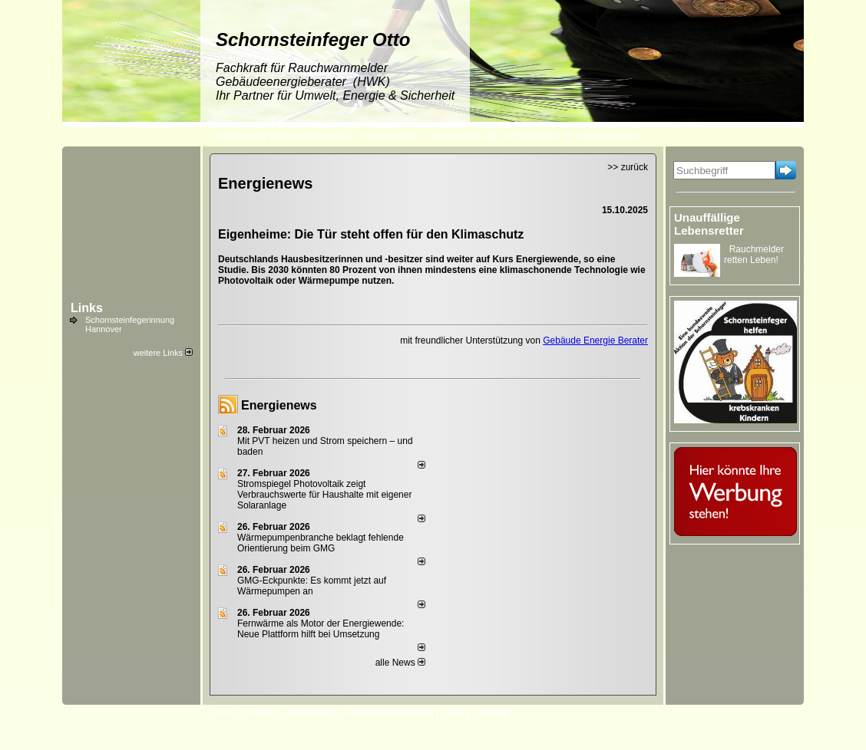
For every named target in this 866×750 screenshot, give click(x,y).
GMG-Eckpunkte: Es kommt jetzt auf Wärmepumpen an (311, 586)
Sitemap (492, 712)
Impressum (309, 712)
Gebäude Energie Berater (595, 340)
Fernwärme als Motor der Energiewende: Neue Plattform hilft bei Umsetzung (320, 629)
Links (87, 307)
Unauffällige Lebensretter (709, 224)
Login (221, 712)
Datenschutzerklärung (389, 712)
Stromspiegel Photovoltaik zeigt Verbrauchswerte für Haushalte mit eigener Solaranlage (324, 495)
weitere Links (163, 352)
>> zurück (627, 167)
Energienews (279, 405)
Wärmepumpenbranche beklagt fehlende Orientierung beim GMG (320, 543)
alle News (400, 662)
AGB (454, 712)
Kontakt (260, 712)
